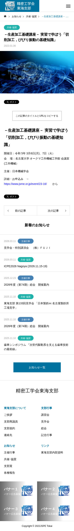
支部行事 (46, 408)
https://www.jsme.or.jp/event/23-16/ (25, 183)
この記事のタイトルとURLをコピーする (37, 115)
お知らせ (9, 445)
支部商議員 (11, 421)
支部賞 (8, 466)
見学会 (45, 421)
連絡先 (8, 435)
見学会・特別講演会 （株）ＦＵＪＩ (27, 247)
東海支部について (15, 408)
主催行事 (25, 241)
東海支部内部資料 (52, 452)
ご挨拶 (8, 414)
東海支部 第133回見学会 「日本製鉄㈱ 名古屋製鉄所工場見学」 (36, 305)
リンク (45, 445)
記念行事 (46, 435)
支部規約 (9, 428)
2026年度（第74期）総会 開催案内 (26, 284)
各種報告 (9, 472)
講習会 (45, 414)
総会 (44, 428)
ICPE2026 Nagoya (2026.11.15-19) (25, 266)
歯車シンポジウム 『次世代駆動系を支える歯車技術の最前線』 (36, 347)
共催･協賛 (12, 27)
